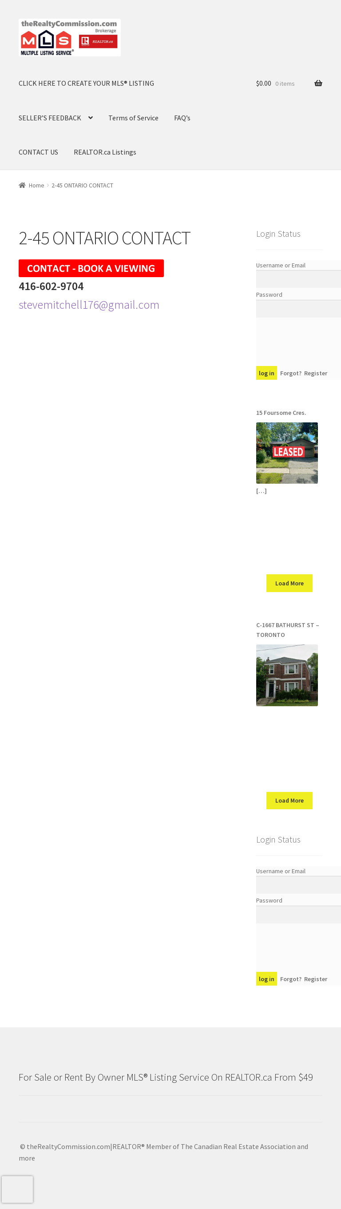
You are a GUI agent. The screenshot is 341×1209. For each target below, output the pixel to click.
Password (269, 294)
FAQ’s (182, 117)
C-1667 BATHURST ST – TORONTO (287, 630)
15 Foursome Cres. (281, 413)
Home (36, 185)
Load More (289, 583)
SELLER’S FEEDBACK (50, 117)
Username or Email (280, 265)
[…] (261, 491)
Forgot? (290, 373)
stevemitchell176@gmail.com (89, 305)
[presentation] (17, 1189)
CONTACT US (38, 151)
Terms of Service (133, 117)
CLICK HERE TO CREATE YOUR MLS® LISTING (86, 83)
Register (315, 373)
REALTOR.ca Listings (105, 151)
